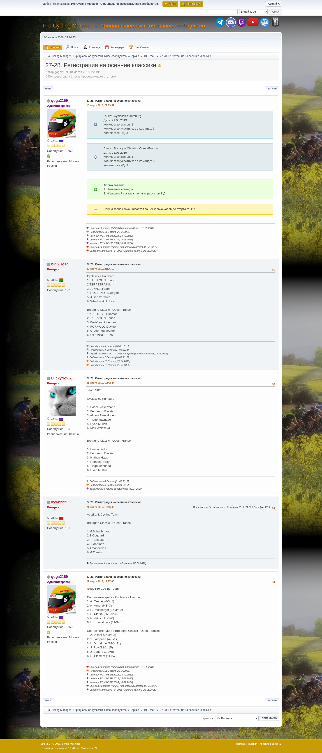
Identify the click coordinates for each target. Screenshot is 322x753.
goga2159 (59, 101)
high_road (60, 264)
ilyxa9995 (59, 502)
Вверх (48, 700)
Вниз (47, 88)
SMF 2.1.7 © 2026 (50, 743)
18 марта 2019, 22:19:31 (100, 105)
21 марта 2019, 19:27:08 (100, 581)
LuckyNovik (61, 378)
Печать (272, 88)
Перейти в (207, 718)
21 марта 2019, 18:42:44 (100, 382)
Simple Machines (71, 743)
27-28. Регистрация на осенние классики (113, 100)
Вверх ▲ (276, 743)
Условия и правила (258, 743)
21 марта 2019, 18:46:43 (100, 507)
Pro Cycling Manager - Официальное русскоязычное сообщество (124, 26)
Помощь (241, 743)
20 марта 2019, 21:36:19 (100, 268)
